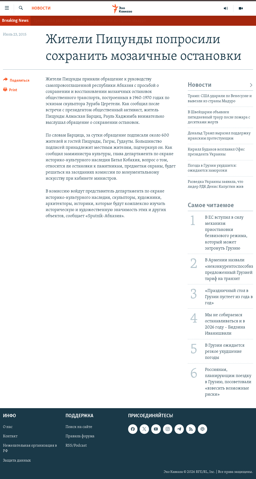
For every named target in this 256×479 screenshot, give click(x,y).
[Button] (16, 81)
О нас (8, 427)
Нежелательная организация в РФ (30, 448)
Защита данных (17, 461)
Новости (41, 8)
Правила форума (80, 436)
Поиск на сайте (79, 427)
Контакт (10, 436)
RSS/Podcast (76, 446)
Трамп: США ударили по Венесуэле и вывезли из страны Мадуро (89, 21)
